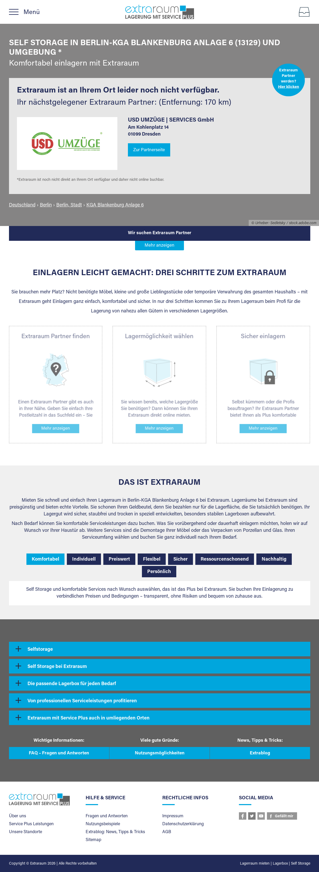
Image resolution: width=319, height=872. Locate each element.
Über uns (17, 816)
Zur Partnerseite (149, 150)
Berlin (46, 205)
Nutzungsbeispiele (103, 824)
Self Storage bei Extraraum (57, 667)
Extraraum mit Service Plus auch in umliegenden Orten (88, 718)
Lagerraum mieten (255, 864)
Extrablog (260, 753)
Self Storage (300, 864)
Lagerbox (280, 864)
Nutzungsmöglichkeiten (159, 753)
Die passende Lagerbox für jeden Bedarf (71, 684)
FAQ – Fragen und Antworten (59, 753)
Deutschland (22, 205)
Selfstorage (40, 649)
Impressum (172, 816)
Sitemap (93, 840)
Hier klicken (288, 87)
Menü (32, 12)
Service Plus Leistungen (31, 824)
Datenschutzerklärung (183, 824)
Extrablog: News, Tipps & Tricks (115, 832)
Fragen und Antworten (107, 816)
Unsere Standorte (25, 832)
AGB (166, 832)
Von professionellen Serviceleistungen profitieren (82, 701)
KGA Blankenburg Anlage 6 (115, 205)
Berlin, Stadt (69, 205)
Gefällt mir (284, 816)
